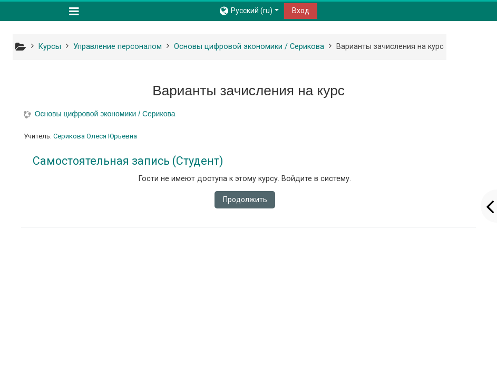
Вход (300, 10)
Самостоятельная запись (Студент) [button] (128, 160)
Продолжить (245, 199)
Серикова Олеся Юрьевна (95, 136)
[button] (248, 10)
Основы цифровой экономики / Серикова (105, 113)
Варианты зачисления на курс (390, 46)
